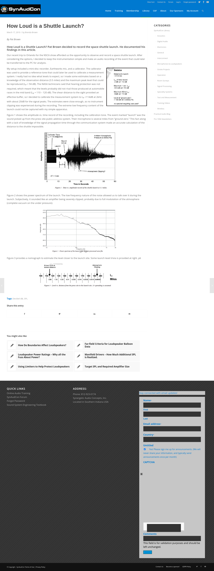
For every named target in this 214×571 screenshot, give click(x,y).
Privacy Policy (40, 567)
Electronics (161, 47)
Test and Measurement (166, 97)
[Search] (202, 10)
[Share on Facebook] (24, 314)
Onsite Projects (163, 69)
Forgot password (189, 2)
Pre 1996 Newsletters (163, 119)
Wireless (160, 108)
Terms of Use (29, 567)
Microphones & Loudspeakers (169, 64)
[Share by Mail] (129, 314)
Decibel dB (18, 298)
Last (145, 418)
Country (148, 434)
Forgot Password (16, 400)
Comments (150, 533)
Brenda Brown (31, 32)
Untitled (148, 445)
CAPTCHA (149, 462)
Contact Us (161, 2)
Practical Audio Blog (162, 114)
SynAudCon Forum (17, 397)
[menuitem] (151, 2)
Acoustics (161, 36)
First (145, 409)
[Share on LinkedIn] (94, 314)
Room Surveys (163, 80)
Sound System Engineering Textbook (26, 404)
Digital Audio (162, 41)
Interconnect (162, 58)
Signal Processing (164, 86)
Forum (170, 2)
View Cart (150, 2)
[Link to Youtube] (208, 2)
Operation (161, 75)
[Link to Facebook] (204, 2)
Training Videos (163, 103)
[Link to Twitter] (199, 2)
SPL (26, 298)
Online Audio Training (18, 393)
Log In (178, 2)
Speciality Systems (164, 92)
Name (147, 400)
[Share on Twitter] (59, 314)
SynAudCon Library (162, 30)
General (160, 52)
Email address (152, 423)
